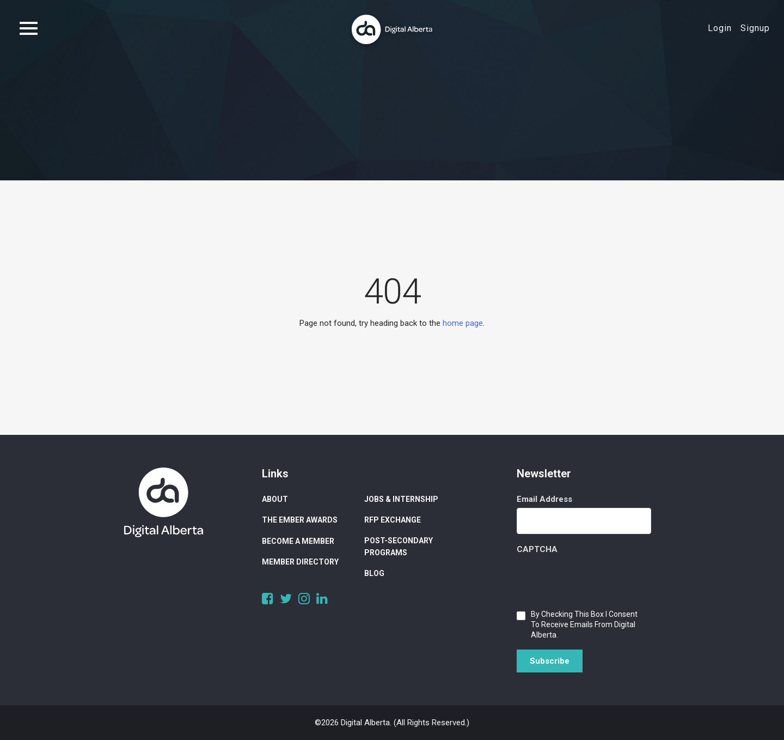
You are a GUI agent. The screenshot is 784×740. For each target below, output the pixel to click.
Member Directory (300, 561)
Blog (374, 573)
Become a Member (298, 541)
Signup (755, 28)
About (275, 499)
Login (720, 28)
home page (463, 323)
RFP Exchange (392, 519)
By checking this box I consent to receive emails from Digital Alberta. (584, 624)
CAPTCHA (537, 549)
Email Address (544, 499)
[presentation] (599, 579)
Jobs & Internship (401, 499)
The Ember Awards (300, 519)
